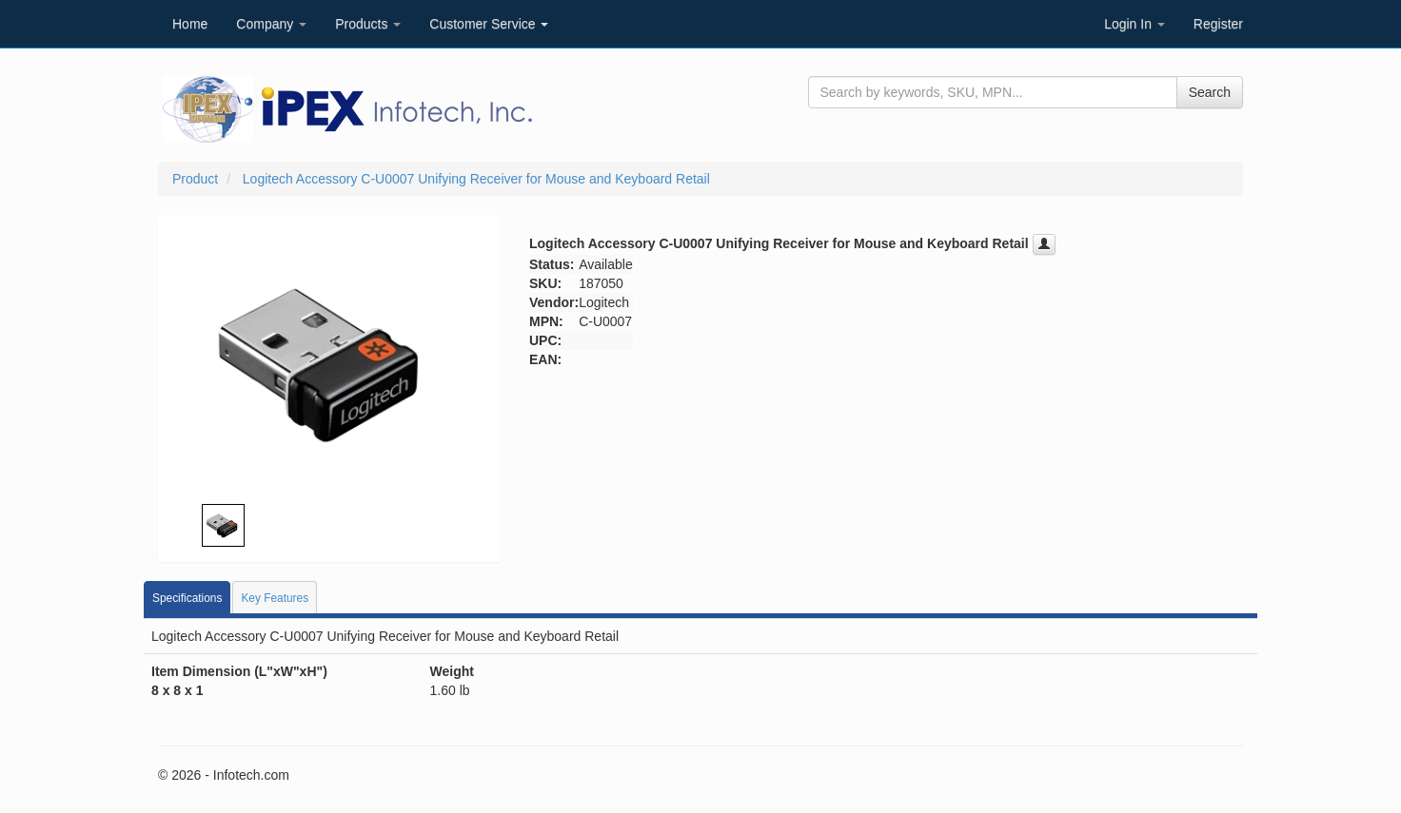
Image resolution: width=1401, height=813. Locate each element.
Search (1210, 92)
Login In (1134, 23)
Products (368, 23)
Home (189, 23)
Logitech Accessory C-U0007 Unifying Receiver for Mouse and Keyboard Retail (476, 178)
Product (195, 178)
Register (1218, 23)
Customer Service (488, 23)
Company (271, 23)
